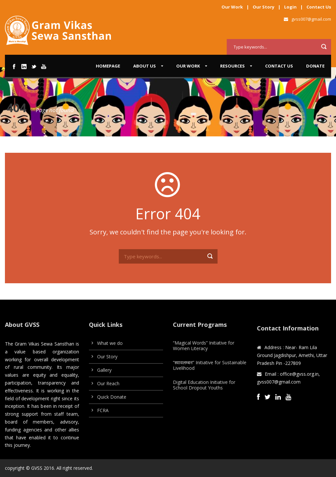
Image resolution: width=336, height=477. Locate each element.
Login (290, 7)
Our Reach (108, 383)
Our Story (263, 7)
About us (144, 66)
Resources (232, 66)
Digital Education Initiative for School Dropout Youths (204, 385)
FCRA (103, 410)
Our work (188, 66)
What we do (110, 343)
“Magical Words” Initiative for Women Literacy (203, 345)
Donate (315, 66)
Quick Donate (111, 397)
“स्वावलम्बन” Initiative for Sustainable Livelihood (209, 365)
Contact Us (318, 7)
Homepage (108, 66)
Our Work (232, 7)
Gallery (104, 370)
